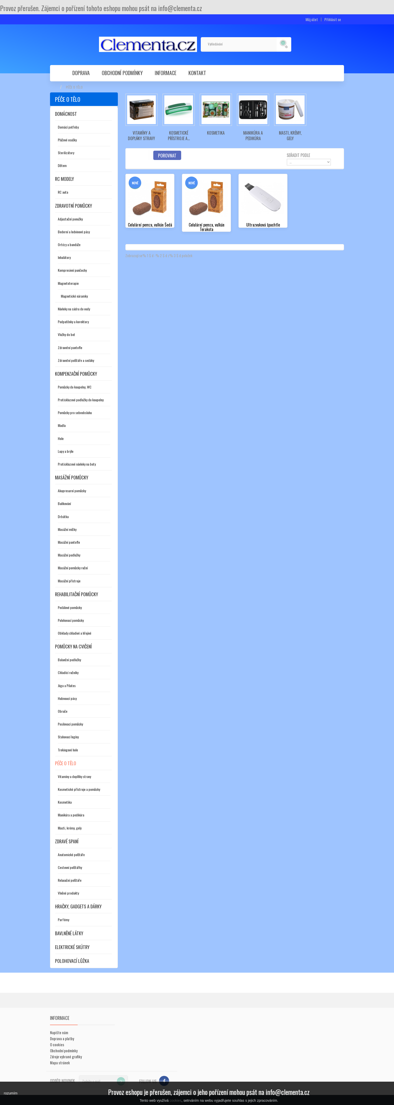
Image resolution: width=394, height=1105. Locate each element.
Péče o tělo (65, 763)
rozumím (10, 1093)
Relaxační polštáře (69, 880)
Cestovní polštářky (70, 867)
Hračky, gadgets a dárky (78, 906)
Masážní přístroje (69, 580)
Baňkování (64, 503)
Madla (62, 425)
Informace (165, 73)
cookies (175, 1100)
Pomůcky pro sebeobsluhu (75, 412)
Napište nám (59, 1032)
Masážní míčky (67, 529)
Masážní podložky (69, 555)
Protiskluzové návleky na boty (77, 464)
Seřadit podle (298, 154)
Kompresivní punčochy (72, 270)
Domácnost (66, 114)
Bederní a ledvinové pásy (74, 231)
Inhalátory (64, 257)
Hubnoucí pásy (67, 698)
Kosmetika (65, 802)
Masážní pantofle (69, 542)
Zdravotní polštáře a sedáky (76, 360)
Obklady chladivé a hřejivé (74, 633)
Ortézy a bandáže (69, 244)
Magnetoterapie (68, 283)
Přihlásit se (332, 19)
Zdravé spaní (66, 841)
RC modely (64, 179)
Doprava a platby (62, 1038)
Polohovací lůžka (72, 961)
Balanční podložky (69, 659)
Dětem (62, 165)
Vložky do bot (66, 334)
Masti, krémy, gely (69, 828)
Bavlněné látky (69, 933)
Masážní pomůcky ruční (73, 567)
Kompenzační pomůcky (76, 373)
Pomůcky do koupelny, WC (74, 387)
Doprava (81, 73)
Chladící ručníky (68, 672)
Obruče (62, 711)
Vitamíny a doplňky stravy (74, 776)
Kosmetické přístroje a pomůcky (79, 789)
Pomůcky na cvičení (73, 646)
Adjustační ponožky (70, 219)
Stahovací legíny (68, 736)
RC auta (63, 192)
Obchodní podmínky (122, 73)
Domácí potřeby (68, 127)
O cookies (57, 1044)
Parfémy (63, 919)
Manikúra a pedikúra (71, 814)
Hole (61, 438)
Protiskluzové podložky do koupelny (81, 399)
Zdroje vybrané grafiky (66, 1056)
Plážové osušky (67, 139)
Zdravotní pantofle (70, 347)
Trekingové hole (68, 749)
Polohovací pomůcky (71, 620)
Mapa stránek (60, 1062)
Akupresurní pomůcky (72, 490)
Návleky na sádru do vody (74, 308)
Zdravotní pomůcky (73, 205)
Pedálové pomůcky (70, 607)
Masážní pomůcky (71, 477)
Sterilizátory (66, 152)
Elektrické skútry (72, 947)
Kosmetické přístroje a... (179, 135)
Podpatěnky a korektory (73, 321)
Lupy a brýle (65, 451)
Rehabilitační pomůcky (76, 594)
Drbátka (63, 516)
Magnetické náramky (74, 296)
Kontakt (197, 73)
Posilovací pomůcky (70, 724)
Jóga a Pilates (67, 685)
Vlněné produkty (68, 893)
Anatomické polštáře (71, 854)
